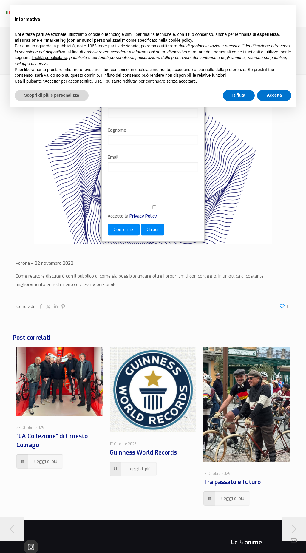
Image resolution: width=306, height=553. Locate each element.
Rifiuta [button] (238, 95)
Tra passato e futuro (232, 482)
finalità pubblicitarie (49, 57)
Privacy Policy (143, 216)
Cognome (117, 130)
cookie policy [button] (180, 40)
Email (113, 157)
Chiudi (152, 229)
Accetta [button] (274, 95)
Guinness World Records (143, 453)
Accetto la (153, 212)
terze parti (107, 46)
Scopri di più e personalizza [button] (51, 95)
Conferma (124, 229)
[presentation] (153, 192)
